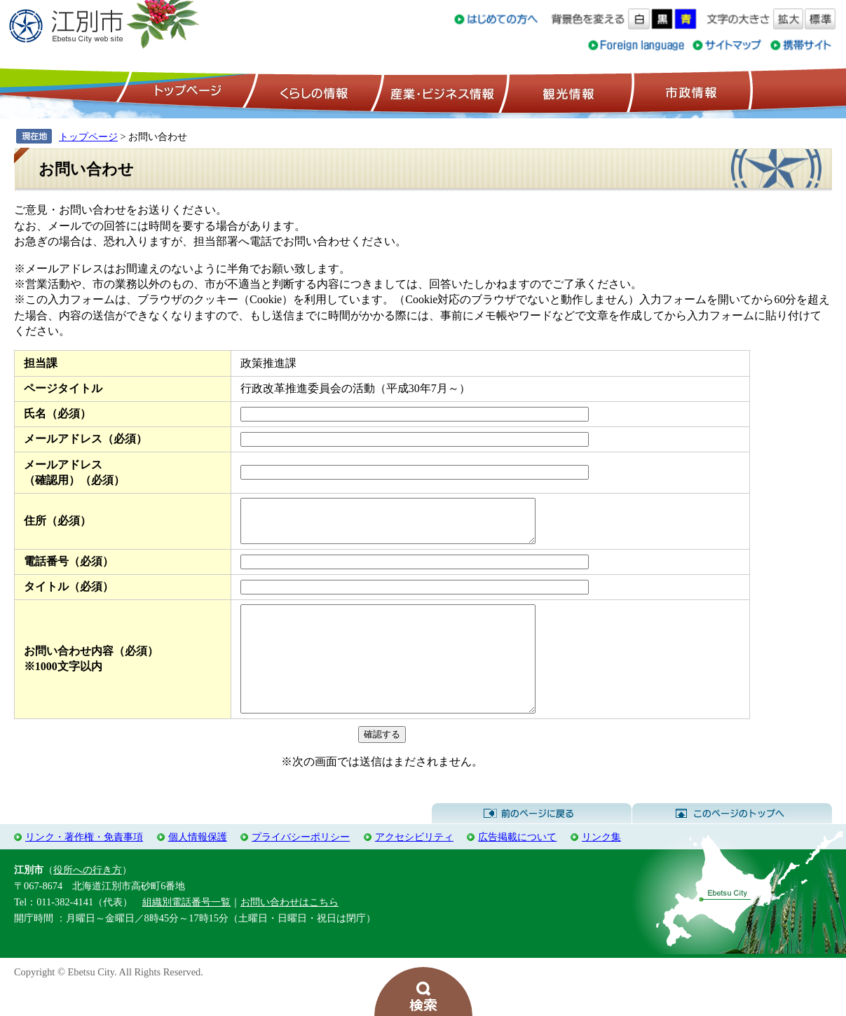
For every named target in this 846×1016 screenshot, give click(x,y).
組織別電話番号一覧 (186, 931)
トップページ (186, 92)
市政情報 (690, 92)
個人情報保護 (197, 866)
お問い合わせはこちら (289, 931)
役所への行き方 (87, 899)
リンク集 (601, 866)
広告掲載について (517, 866)
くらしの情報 (313, 92)
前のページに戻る (532, 843)
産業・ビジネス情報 (439, 92)
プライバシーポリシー (301, 866)
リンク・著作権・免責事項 (84, 866)
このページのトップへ (732, 843)
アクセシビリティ (414, 866)
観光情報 (566, 92)
